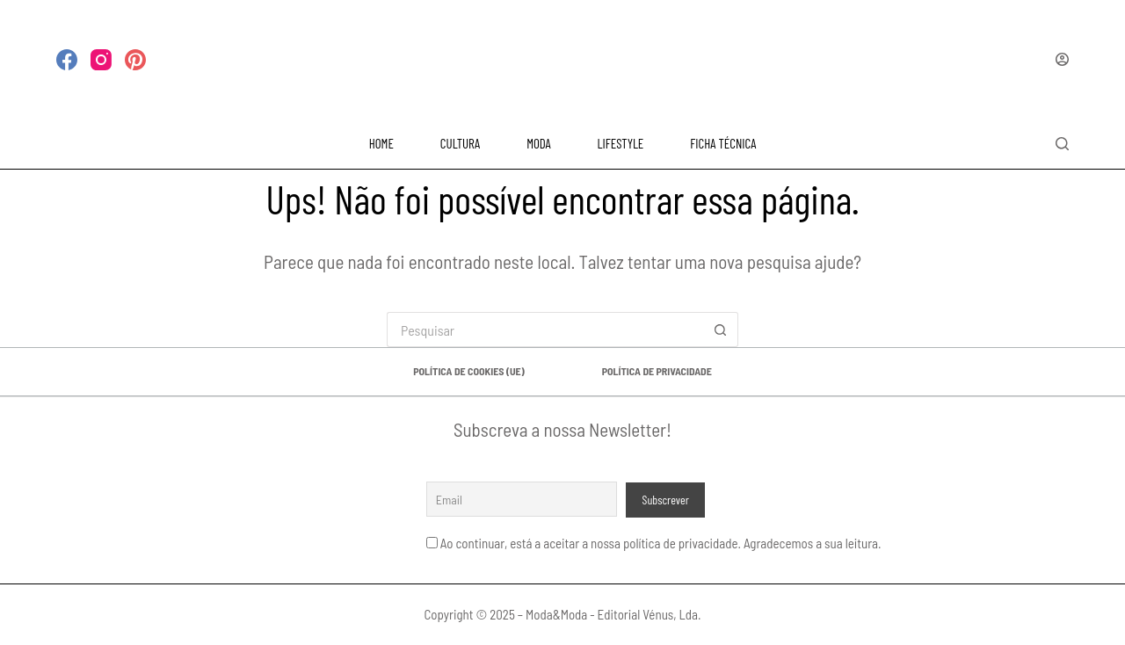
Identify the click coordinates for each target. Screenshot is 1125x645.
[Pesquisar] (1062, 143)
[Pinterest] (135, 59)
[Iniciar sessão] (1062, 59)
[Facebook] (66, 59)
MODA (538, 143)
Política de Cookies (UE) (468, 371)
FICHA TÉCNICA (723, 143)
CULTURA (460, 143)
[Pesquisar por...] (545, 329)
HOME (381, 143)
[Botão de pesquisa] (720, 329)
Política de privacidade (657, 371)
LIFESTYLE (621, 143)
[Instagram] (101, 59)
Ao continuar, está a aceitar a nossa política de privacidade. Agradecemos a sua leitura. (661, 543)
